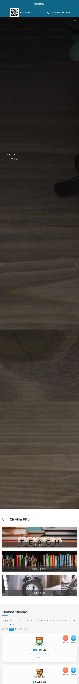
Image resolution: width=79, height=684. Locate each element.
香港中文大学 (40, 682)
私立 (21, 629)
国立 (26, 629)
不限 (11, 629)
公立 (16, 629)
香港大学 (42, 650)
